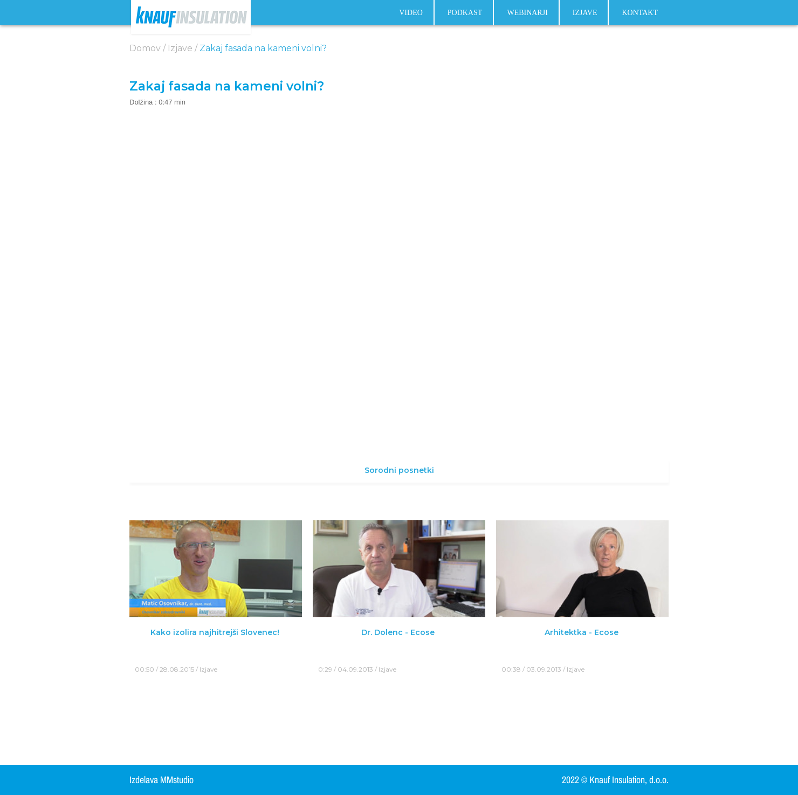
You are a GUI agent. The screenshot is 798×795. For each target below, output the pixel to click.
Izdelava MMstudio (161, 780)
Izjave (585, 13)
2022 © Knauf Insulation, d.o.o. (615, 780)
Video (411, 13)
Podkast (465, 13)
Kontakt (640, 13)
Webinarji (527, 13)
